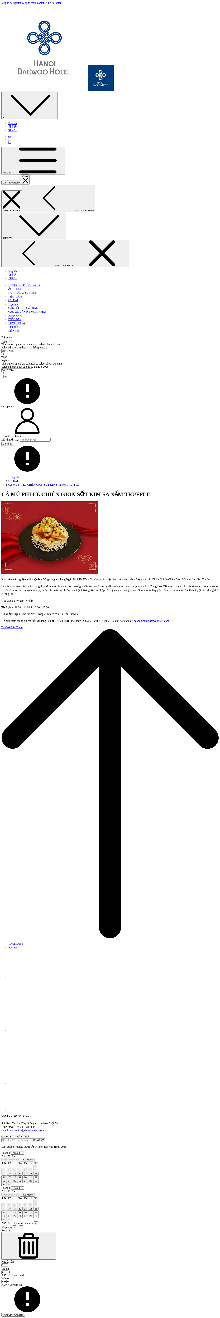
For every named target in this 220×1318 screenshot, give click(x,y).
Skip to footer (53, 2)
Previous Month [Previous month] (11, 1159)
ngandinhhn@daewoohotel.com (151, 620)
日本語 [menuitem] (12, 126)
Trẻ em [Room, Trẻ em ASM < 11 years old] (5, 1268)
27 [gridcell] (25, 1181)
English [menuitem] (12, 123)
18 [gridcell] (14, 1177)
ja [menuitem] (9, 139)
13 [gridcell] (25, 1173)
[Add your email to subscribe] (16, 1140)
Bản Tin (12, 947)
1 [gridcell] (35, 1166)
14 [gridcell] (30, 1173)
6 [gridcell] (24, 1170)
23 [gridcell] (4, 1181)
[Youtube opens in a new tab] (34, 1056)
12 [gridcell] (20, 1173)
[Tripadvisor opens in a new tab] (34, 1003)
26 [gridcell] (20, 1181)
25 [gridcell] (14, 1181)
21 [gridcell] (30, 1177)
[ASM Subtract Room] (28, 1246)
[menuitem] (24, 285)
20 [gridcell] (25, 1177)
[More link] (33, 160)
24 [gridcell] (9, 1181)
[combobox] (16, 351)
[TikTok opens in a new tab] (34, 1110)
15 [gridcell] (36, 1173)
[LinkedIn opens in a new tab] (34, 1083)
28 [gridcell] (30, 1181)
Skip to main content (33, 2)
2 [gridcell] (3, 1170)
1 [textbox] (9, 1264)
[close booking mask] (25, 179)
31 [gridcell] (9, 1184)
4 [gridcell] (14, 1170)
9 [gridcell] (3, 1173)
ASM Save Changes (13, 1315)
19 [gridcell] (20, 1177)
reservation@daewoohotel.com (26, 1130)
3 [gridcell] (8, 1170)
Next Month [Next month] (27, 1159)
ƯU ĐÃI (13, 480)
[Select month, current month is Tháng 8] (17, 1153)
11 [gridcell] (14, 1173)
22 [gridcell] (36, 1177)
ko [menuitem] (9, 142)
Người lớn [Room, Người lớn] (7, 1261)
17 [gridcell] (9, 1177)
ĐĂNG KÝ (38, 1140)
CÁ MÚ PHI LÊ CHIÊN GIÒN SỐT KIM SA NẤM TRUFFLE (43, 484)
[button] (110, 349)
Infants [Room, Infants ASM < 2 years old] (5, 1278)
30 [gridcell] (4, 1184)
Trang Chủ (14, 477)
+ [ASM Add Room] (21, 1227)
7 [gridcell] (30, 1170)
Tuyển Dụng (15, 943)
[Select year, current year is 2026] (11, 1156)
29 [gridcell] (36, 1181)
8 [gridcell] (35, 1170)
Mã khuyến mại (10, 439)
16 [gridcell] (4, 1177)
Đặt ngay (7, 443)
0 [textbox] (9, 1271)
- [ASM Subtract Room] (14, 1227)
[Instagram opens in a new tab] (34, 1030)
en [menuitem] (9, 136)
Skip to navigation (11, 2)
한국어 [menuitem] (12, 130)
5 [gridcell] (19, 1170)
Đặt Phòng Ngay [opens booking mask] (11, 182)
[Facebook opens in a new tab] (34, 977)
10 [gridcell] (9, 1173)
